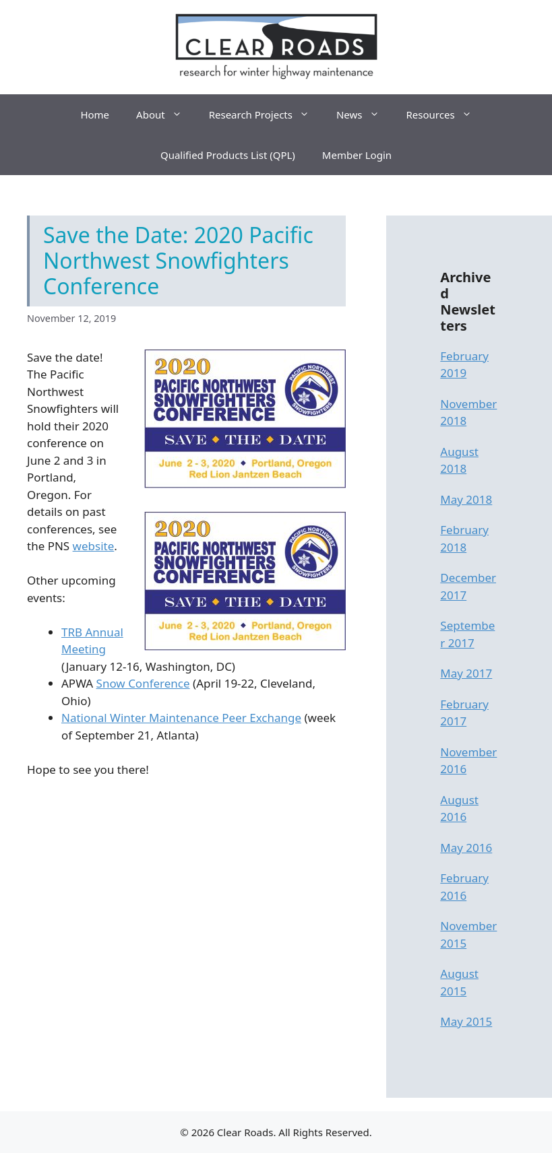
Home (94, 114)
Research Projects (266, 114)
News (364, 114)
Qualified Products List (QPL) (227, 155)
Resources (445, 114)
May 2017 (466, 673)
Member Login (357, 155)
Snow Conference (143, 683)
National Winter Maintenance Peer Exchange (181, 717)
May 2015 (466, 1021)
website (94, 546)
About (165, 114)
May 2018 (466, 499)
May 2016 (466, 847)
